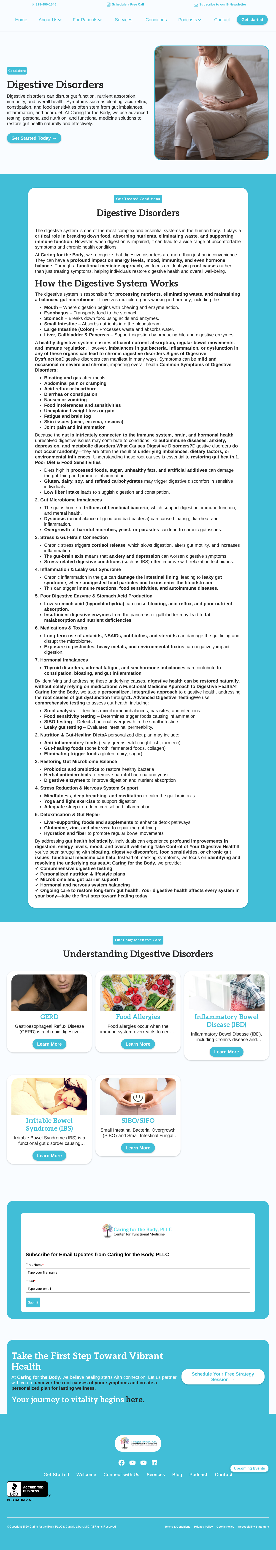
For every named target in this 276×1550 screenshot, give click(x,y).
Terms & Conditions (177, 1526)
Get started (252, 19)
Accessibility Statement (253, 1526)
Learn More (49, 1044)
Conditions (156, 19)
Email (30, 1281)
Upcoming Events (249, 1468)
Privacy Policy (203, 1526)
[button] (51, 19)
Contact (222, 19)
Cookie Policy (225, 1526)
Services (123, 19)
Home (21, 19)
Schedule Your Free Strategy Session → (223, 1376)
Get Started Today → (34, 138)
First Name (34, 1264)
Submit (33, 1302)
